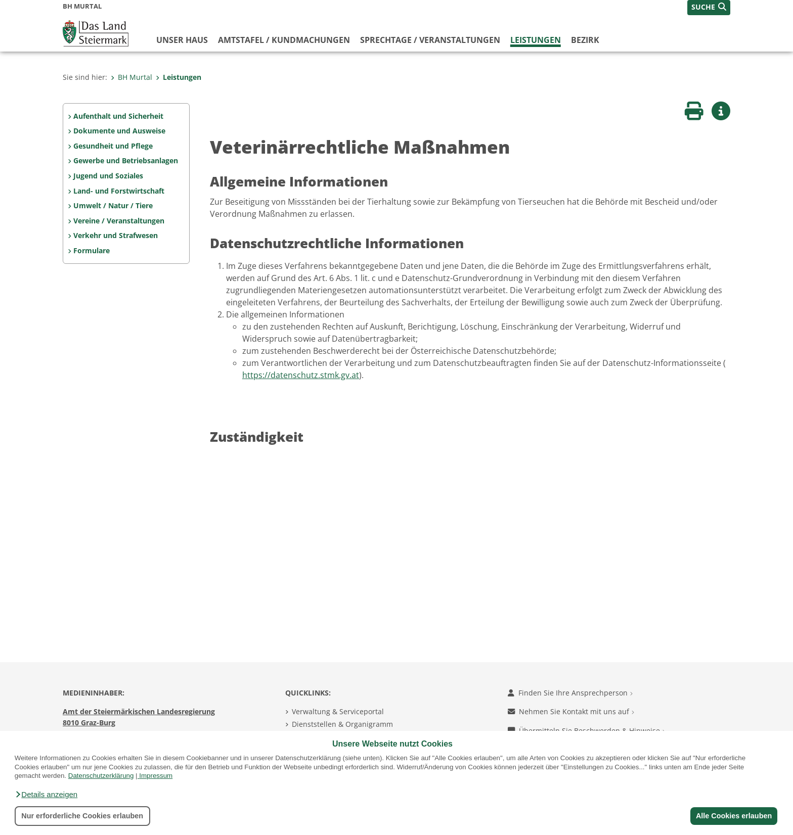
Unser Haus (182, 39)
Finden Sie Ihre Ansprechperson (570, 693)
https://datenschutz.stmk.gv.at (300, 375)
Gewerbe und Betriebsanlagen (125, 160)
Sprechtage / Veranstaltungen (430, 39)
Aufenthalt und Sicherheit (118, 116)
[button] (46, 795)
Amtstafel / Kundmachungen (284, 39)
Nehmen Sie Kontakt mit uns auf (571, 711)
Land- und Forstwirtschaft (118, 191)
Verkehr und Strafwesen (115, 235)
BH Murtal (131, 77)
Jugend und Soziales (108, 175)
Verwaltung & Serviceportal (338, 711)
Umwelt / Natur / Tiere (113, 205)
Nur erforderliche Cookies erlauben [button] (82, 816)
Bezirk (585, 39)
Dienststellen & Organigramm (342, 724)
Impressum (155, 775)
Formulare (91, 250)
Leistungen (535, 39)
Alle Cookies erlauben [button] (733, 816)
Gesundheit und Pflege (113, 146)
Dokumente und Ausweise (119, 130)
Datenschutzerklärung (101, 775)
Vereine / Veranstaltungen (118, 220)
